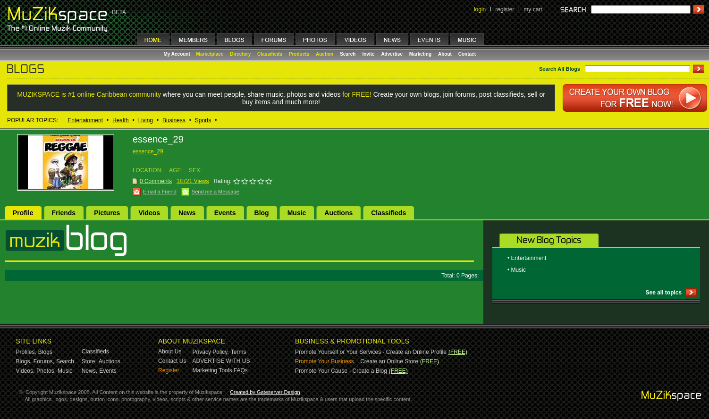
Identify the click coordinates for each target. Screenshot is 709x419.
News (187, 213)
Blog (261, 213)
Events (225, 213)
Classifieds (269, 54)
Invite (368, 54)
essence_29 (148, 151)
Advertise (392, 54)
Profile (23, 213)
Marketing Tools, (213, 370)
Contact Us (172, 361)
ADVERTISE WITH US (221, 361)
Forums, (44, 361)
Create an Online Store (389, 361)
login (480, 9)
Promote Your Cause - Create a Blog (341, 371)
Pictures (107, 213)
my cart (532, 9)
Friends (64, 213)
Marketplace (210, 54)
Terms (238, 352)
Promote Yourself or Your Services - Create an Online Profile (371, 352)
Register (168, 370)
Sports (203, 120)
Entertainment (85, 120)
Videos (149, 213)
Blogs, (24, 361)
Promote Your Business (324, 361)
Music (296, 213)
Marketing (420, 54)
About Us (169, 351)
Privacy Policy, (211, 352)
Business (174, 120)
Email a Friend (160, 191)
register (504, 9)
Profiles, (26, 352)
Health (120, 120)
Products (299, 54)
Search (347, 54)
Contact (467, 54)
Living (145, 120)
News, (89, 371)
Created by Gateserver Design (265, 392)
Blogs (45, 352)
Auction (324, 54)
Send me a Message (215, 191)
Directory (240, 54)
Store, (89, 361)
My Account (178, 54)
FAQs (241, 370)
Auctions (338, 213)
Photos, (46, 371)
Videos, (25, 371)
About (445, 54)
